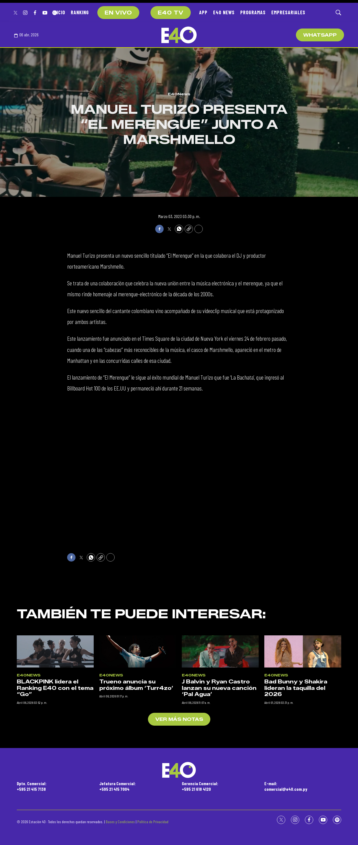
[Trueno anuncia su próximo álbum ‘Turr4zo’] (137, 751)
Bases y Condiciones (120, 821)
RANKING (80, 12)
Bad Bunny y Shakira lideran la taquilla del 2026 (295, 787)
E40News (179, 94)
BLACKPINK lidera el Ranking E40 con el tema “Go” (55, 787)
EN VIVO (118, 13)
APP (203, 12)
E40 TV (170, 13)
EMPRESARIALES (288, 12)
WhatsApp (320, 35)
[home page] (179, 35)
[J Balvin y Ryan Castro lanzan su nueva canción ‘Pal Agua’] (220, 751)
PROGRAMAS (253, 12)
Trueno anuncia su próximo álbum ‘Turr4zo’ (136, 784)
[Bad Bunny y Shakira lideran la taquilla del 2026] (302, 751)
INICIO (59, 12)
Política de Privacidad (152, 821)
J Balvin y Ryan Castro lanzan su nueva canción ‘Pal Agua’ (219, 787)
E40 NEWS (224, 12)
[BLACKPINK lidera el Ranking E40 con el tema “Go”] (55, 751)
